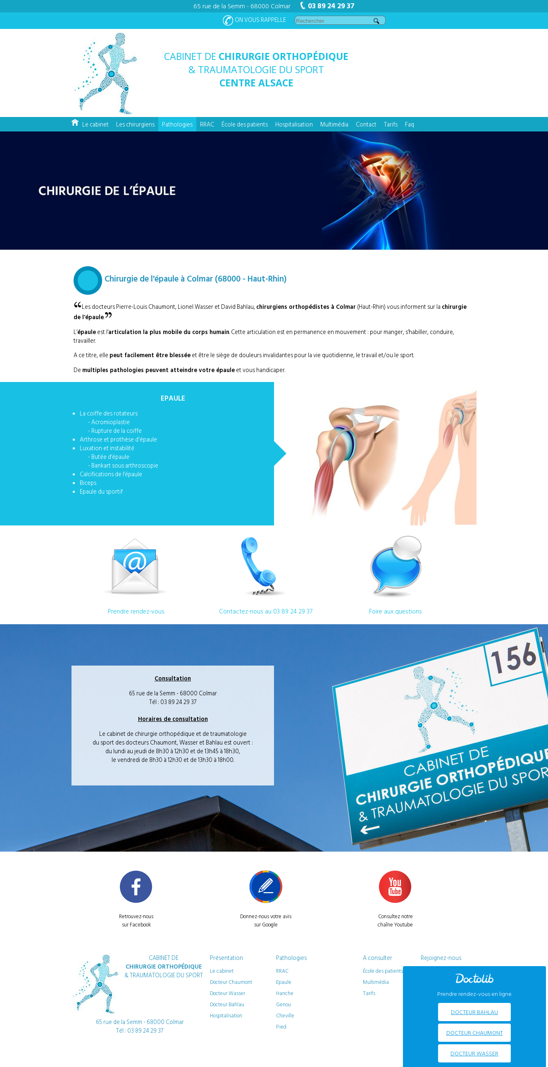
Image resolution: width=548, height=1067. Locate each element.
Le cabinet (95, 124)
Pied (281, 1026)
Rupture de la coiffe (116, 430)
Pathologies (177, 124)
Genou (283, 1004)
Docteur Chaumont (231, 982)
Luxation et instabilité (107, 448)
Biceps (88, 482)
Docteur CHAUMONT (474, 1032)
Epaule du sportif (101, 491)
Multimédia (334, 124)
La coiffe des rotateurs (109, 413)
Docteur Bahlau (227, 1004)
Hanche (284, 993)
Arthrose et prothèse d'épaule (118, 439)
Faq (409, 124)
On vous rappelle (254, 20)
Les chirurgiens (135, 124)
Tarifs (391, 124)
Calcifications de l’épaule (111, 474)
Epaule (283, 982)
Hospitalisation (294, 124)
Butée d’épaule (110, 456)
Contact (366, 124)
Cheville (285, 1015)
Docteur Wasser (227, 993)
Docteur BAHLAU (474, 1011)
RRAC (207, 124)
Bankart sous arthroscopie (124, 465)
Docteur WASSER (474, 1053)
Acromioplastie (110, 422)
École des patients (245, 124)
